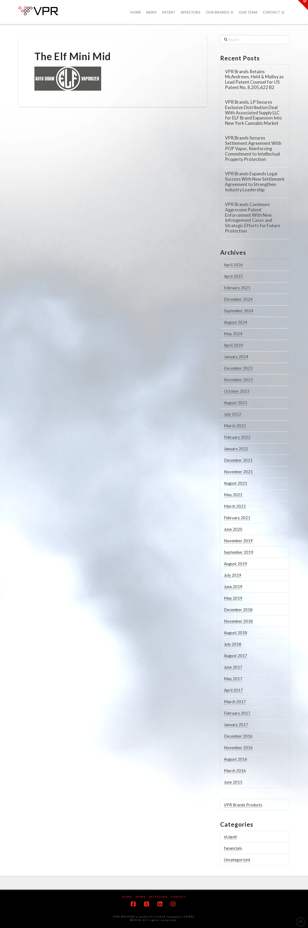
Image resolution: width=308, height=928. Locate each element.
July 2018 (232, 644)
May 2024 (233, 333)
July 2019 (232, 575)
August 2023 (235, 402)
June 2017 (233, 667)
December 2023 (238, 368)
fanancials (233, 848)
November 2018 (238, 621)
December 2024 (238, 299)
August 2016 (235, 759)
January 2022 (236, 448)
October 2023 (236, 391)
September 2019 (238, 552)
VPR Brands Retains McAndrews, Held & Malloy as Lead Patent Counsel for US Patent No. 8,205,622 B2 (254, 79)
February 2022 (237, 437)
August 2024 (235, 322)
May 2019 (233, 598)
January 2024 (236, 356)
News (140, 896)
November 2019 (238, 540)
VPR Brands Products (243, 804)
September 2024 (238, 310)
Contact (178, 896)
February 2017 (237, 713)
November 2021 (238, 471)
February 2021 (237, 517)
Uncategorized (237, 859)
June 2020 (233, 529)
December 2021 (238, 460)
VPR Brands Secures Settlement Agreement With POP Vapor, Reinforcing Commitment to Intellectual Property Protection (253, 149)
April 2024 (233, 345)
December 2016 (238, 736)
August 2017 (235, 655)
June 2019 (233, 586)
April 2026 (233, 264)
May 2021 (233, 494)
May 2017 (233, 678)
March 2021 (235, 506)
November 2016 (238, 747)
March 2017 (235, 701)
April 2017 (233, 690)
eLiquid (230, 836)
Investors (158, 896)
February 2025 (237, 287)
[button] (303, 5)
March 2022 (235, 425)
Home (127, 896)
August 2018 (235, 632)
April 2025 (233, 276)
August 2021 (235, 483)
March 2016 (235, 770)
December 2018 (238, 609)
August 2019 (235, 563)
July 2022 (232, 414)
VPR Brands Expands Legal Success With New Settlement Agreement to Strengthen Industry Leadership (255, 181)
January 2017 (236, 724)
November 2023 (238, 379)
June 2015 (233, 782)
